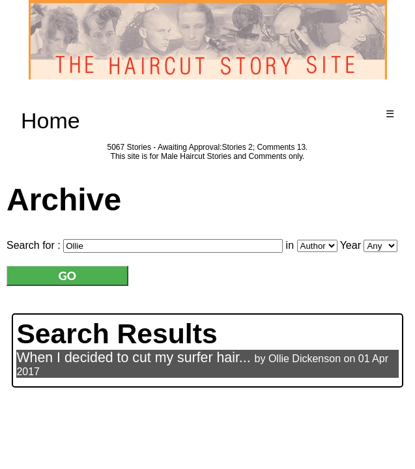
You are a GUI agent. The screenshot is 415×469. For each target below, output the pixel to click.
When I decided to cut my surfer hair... (133, 357)
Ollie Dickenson (304, 358)
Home (50, 120)
